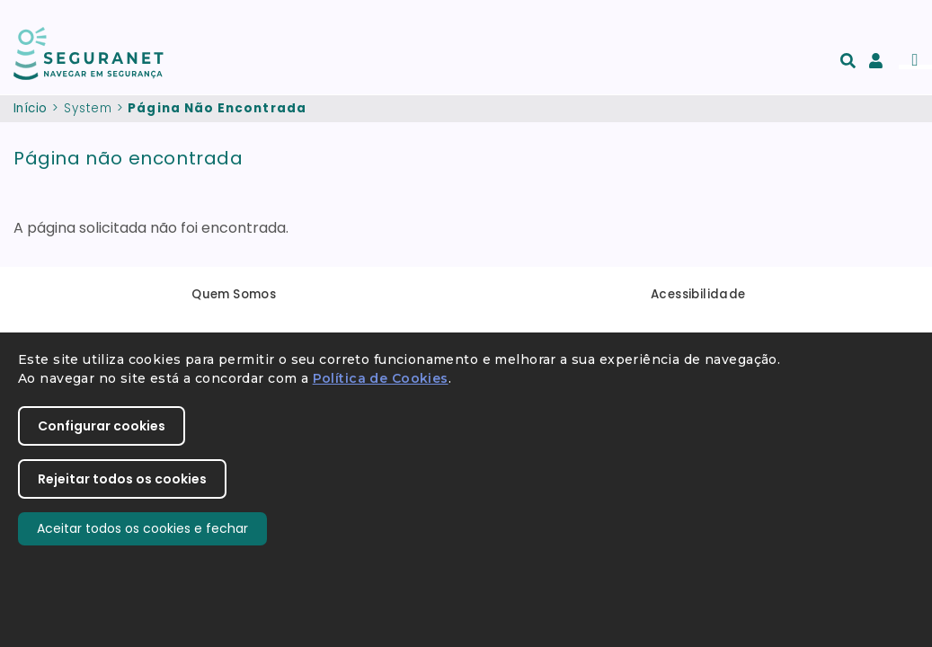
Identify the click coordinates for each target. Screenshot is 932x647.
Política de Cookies (380, 378)
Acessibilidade (698, 294)
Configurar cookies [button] (101, 426)
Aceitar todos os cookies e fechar (142, 528)
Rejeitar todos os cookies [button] (122, 479)
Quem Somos (233, 294)
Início (30, 108)
